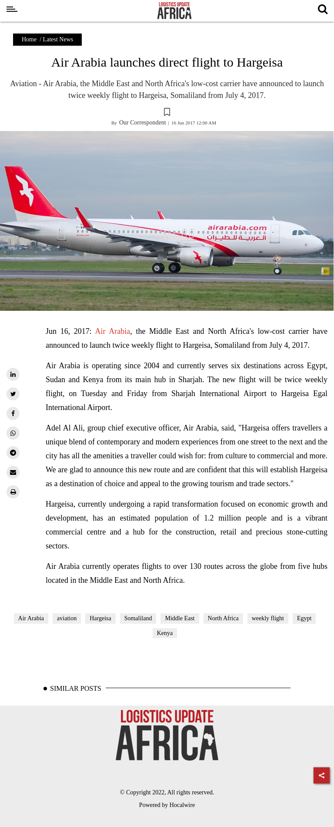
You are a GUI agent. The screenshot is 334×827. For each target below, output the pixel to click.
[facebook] (13, 413)
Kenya (165, 633)
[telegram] (13, 452)
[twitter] (13, 393)
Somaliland (138, 618)
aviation (67, 618)
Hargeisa (100, 618)
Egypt (304, 618)
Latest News (58, 39)
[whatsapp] (13, 433)
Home (29, 39)
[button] (167, 113)
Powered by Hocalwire (167, 805)
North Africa (223, 618)
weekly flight (268, 618)
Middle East (179, 618)
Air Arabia (112, 331)
